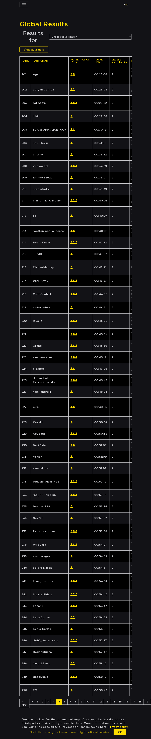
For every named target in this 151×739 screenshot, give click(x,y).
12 (100, 701)
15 (120, 701)
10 (87, 701)
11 (94, 701)
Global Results (43, 24)
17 (133, 701)
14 (113, 701)
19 (147, 701)
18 (140, 701)
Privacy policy (118, 726)
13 (107, 701)
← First (24, 703)
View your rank (34, 49)
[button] (69, 732)
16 (127, 701)
